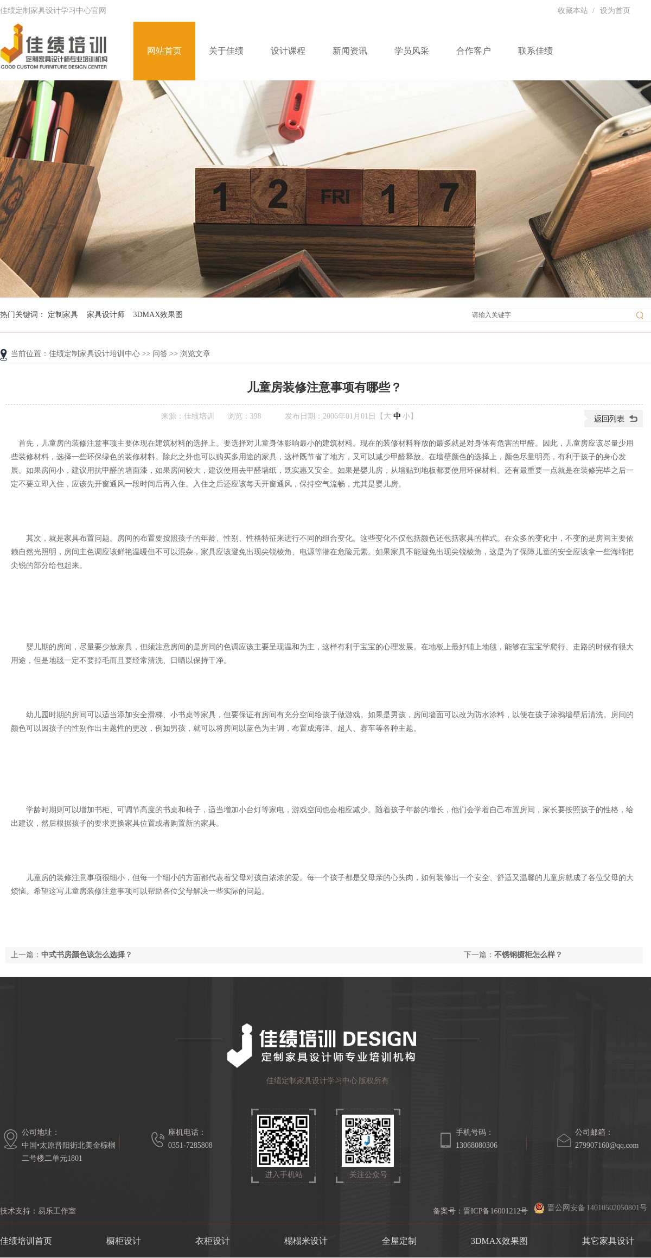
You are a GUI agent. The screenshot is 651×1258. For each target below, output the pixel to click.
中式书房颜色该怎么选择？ (86, 955)
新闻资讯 (350, 50)
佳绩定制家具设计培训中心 (94, 354)
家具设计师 (106, 315)
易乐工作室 (57, 1211)
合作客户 (473, 50)
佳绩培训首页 (26, 1241)
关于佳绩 (226, 50)
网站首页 (164, 50)
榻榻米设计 (306, 1241)
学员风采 (411, 50)
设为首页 (615, 11)
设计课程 (288, 50)
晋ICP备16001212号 (495, 1211)
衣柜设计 (212, 1241)
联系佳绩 (535, 50)
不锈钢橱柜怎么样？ (528, 955)
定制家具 (63, 315)
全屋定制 (399, 1241)
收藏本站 (573, 11)
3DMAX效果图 (158, 315)
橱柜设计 (123, 1241)
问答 (160, 354)
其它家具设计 (608, 1241)
